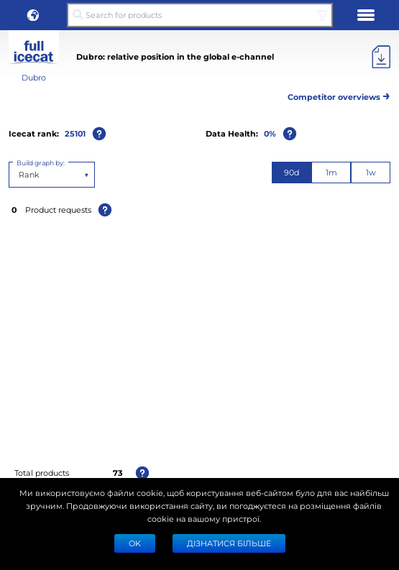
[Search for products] (199, 15)
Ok (135, 543)
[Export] (381, 56)
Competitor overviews (339, 94)
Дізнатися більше (229, 543)
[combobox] (20, 174)
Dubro (34, 77)
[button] (33, 15)
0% (270, 133)
